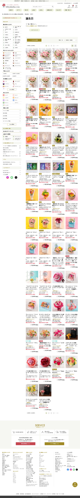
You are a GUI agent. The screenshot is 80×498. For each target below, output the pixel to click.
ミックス (14, 482)
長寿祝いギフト (28, 477)
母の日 (26, 10)
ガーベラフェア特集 (29, 457)
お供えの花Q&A (28, 467)
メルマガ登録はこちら (54, 443)
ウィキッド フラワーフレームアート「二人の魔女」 (58, 177)
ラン (40, 463)
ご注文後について (70, 455)
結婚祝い (3, 462)
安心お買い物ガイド (68, 3)
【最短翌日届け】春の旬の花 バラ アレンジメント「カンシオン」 (45, 65)
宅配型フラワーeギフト (7, 149)
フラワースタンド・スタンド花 (18, 468)
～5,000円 (4, 73)
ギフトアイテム (15, 467)
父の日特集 (28, 456)
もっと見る (12, 89)
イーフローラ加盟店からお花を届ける (11, 145)
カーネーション (41, 460)
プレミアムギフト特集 (30, 471)
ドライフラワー (15, 460)
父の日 (3, 457)
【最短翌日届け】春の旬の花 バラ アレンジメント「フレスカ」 (71, 65)
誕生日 (11, 10)
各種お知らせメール (58, 466)
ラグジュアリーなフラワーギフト (31, 484)
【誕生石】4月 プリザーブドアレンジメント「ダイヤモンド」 (45, 149)
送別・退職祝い (4, 467)
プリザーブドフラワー (17, 457)
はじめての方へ (60, 3)
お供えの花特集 (28, 466)
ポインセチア (41, 455)
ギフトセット (15, 466)
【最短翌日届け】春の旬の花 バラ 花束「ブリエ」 (45, 92)
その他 (56, 471)
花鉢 (13, 463)
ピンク (14, 474)
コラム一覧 (69, 465)
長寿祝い (3, 468)
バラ (40, 454)
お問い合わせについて (70, 461)
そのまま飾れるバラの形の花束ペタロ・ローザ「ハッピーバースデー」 (58, 316)
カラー (40, 462)
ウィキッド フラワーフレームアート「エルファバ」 (32, 177)
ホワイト (14, 481)
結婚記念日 (49, 10)
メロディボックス (34, 30)
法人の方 (58, 10)
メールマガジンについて (71, 460)
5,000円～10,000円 (16, 73)
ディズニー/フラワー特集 (30, 473)
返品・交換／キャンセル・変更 (60, 465)
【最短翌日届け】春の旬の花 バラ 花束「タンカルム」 (32, 120)
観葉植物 (14, 461)
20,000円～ (15, 76)
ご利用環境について (70, 458)
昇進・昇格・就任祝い (6, 466)
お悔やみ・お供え (5, 456)
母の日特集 (28, 455)
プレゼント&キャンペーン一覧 (44, 471)
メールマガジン (57, 470)
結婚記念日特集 (28, 462)
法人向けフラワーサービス (30, 485)
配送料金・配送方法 (58, 463)
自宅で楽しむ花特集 (29, 468)
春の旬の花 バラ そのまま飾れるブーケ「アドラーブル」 (58, 92)
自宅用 (3, 474)
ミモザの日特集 (28, 461)
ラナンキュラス (41, 466)
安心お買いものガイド (59, 458)
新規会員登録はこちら (25, 443)
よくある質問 (75, 3)
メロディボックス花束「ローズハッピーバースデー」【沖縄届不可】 (45, 401)
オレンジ (14, 476)
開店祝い (3, 463)
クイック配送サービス (32, 25)
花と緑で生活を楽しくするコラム (9, 162)
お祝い (3, 472)
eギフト (19, 10)
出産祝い (3, 461)
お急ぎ (33, 10)
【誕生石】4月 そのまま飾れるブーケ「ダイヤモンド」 (58, 205)
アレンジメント (15, 454)
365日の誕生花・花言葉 (7, 164)
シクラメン (41, 456)
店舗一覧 (68, 10)
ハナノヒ (11, 153)
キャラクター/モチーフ (17, 456)
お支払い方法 (57, 464)
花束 (13, 455)
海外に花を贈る (11, 147)
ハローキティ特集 (29, 474)
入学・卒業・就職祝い (6, 455)
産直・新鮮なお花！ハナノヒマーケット (11, 155)
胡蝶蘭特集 (28, 479)
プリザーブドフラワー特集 (30, 472)
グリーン (14, 480)
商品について (57, 459)
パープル (14, 477)
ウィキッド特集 (28, 454)
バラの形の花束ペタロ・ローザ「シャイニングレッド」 (45, 373)
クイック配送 (41, 470)
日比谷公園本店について (44, 483)
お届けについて (57, 460)
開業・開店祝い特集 (29, 478)
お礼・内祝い (4, 471)
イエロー (14, 475)
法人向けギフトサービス (8, 131)
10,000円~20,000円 (6, 76)
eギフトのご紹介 (42, 479)
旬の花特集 (28, 463)
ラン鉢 (14, 462)
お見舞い (3, 473)
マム (40, 457)
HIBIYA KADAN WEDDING (44, 484)
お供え (41, 10)
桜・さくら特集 (28, 460)
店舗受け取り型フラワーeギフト (11, 151)
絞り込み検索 (34, 40)
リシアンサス (41, 461)
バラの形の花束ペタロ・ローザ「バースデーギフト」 (58, 288)
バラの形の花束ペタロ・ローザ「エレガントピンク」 (32, 373)
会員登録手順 (57, 469)
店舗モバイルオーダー (43, 482)
